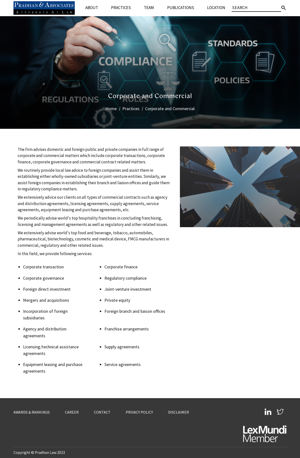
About (91, 7)
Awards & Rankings (31, 412)
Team (149, 7)
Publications (180, 7)
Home (111, 108)
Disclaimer (178, 412)
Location (216, 7)
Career (72, 412)
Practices (121, 7)
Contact (102, 412)
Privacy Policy (139, 412)
